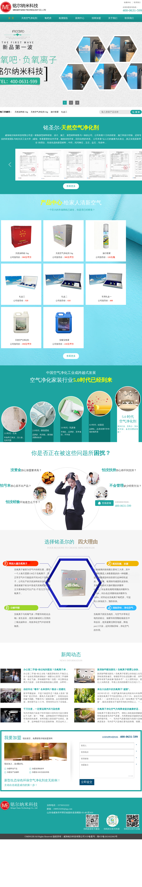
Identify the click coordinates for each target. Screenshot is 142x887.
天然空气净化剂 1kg (40, 112)
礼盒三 (64, 112)
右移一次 (131, 164)
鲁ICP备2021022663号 (107, 836)
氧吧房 (48, 18)
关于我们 (112, 18)
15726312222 (63, 805)
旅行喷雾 (55, 112)
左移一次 (11, 164)
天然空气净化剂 (29, 18)
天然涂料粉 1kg (22, 112)
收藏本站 (127, 2)
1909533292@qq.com (62, 809)
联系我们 (137, 2)
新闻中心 (79, 18)
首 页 (11, 18)
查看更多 (71, 186)
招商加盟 (96, 18)
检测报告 (63, 18)
